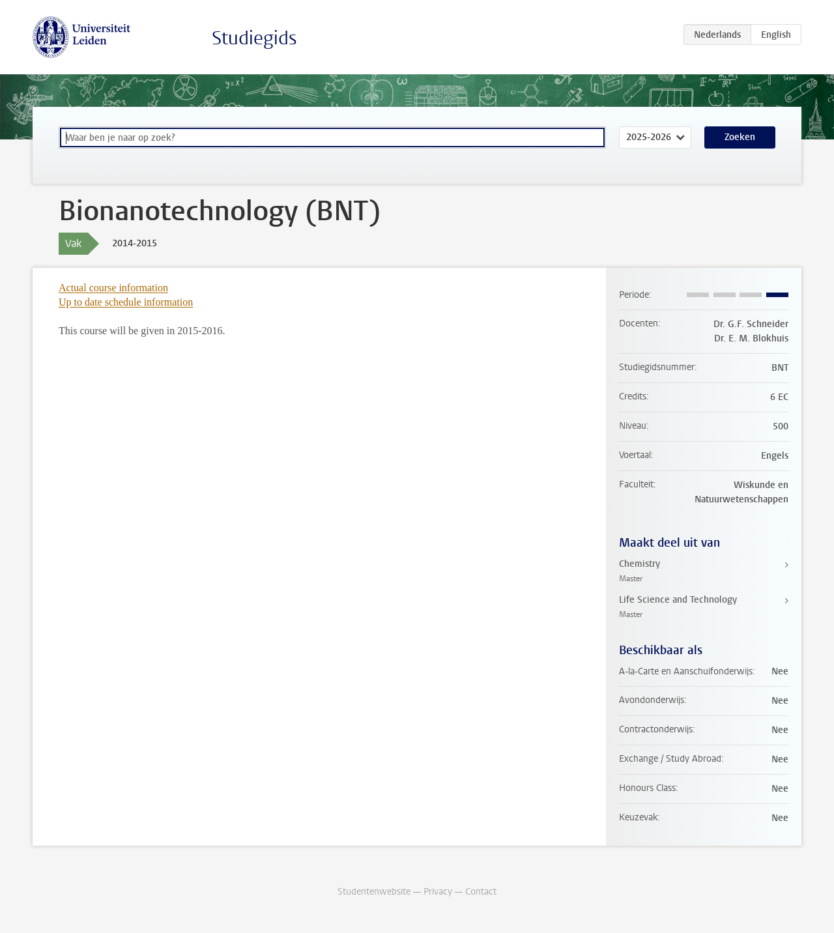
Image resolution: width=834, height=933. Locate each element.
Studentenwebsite (374, 891)
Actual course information (113, 287)
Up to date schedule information (126, 302)
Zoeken (740, 137)
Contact (480, 891)
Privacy (438, 891)
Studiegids (254, 38)
